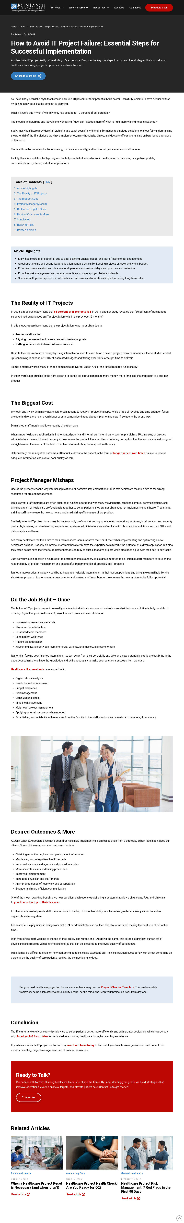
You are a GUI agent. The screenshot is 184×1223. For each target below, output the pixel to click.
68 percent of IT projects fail (72, 311)
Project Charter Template (117, 987)
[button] (28, 76)
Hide (47, 182)
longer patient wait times (129, 453)
